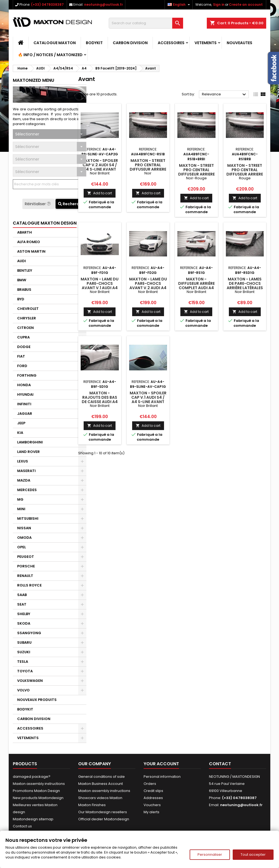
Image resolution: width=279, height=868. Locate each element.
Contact (220, 764)
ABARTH (24, 232)
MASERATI (26, 470)
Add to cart (99, 193)
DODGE (24, 346)
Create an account (246, 4)
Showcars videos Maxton (100, 797)
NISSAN (24, 528)
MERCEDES (27, 489)
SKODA (23, 623)
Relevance (224, 94)
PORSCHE (26, 566)
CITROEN (25, 327)
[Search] (146, 23)
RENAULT (25, 575)
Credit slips (153, 790)
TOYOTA (25, 671)
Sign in (219, 4)
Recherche (71, 204)
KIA (20, 432)
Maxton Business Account (100, 783)
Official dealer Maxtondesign (103, 819)
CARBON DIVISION (130, 43)
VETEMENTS (206, 43)
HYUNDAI (25, 394)
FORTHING (27, 375)
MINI (21, 509)
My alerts (151, 812)
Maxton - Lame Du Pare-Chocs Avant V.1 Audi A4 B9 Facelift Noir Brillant (100, 287)
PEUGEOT (25, 556)
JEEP (21, 423)
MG (20, 499)
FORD (22, 365)
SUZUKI (23, 652)
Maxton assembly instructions (39, 783)
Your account (161, 764)
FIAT (21, 356)
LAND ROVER (28, 451)
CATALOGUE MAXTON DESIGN (45, 223)
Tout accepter (253, 854)
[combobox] (49, 134)
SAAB (22, 594)
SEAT (21, 604)
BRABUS (24, 289)
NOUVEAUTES (239, 43)
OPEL (21, 547)
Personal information (162, 776)
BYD (20, 299)
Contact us (22, 826)
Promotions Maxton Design (36, 790)
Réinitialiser (38, 204)
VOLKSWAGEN (30, 680)
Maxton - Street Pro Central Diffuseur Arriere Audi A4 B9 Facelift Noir (148, 169)
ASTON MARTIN (31, 251)
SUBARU (24, 642)
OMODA (24, 537)
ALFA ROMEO (28, 241)
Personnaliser (210, 854)
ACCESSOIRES (171, 43)
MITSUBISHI (27, 518)
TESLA (22, 661)
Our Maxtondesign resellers (102, 812)
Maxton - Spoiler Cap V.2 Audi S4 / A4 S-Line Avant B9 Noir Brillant (99, 167)
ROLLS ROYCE (29, 585)
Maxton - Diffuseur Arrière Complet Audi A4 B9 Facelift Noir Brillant (196, 287)
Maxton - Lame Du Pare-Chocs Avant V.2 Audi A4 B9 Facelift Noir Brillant (148, 287)
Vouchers (152, 804)
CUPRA (23, 337)
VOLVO (23, 690)
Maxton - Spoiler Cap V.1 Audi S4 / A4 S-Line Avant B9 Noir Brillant (148, 399)
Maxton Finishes (92, 804)
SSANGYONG (29, 633)
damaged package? (31, 776)
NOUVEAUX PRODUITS (37, 699)
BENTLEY (24, 270)
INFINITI (24, 404)
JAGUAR (24, 413)
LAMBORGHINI (30, 442)
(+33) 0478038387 (47, 4)
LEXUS (22, 461)
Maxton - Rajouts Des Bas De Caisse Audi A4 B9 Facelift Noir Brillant (100, 401)
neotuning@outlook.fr (103, 4)
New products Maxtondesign (38, 797)
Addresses (153, 797)
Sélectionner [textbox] (27, 134)
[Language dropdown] (179, 4)
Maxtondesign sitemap (33, 819)
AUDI (21, 261)
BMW (21, 280)
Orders (150, 783)
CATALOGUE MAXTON (55, 43)
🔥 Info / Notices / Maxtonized (50, 55)
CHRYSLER (26, 318)
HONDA (24, 385)
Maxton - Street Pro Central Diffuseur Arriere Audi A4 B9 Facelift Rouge (244, 174)
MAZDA (23, 480)
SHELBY (23, 613)
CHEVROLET (28, 308)
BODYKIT (94, 43)
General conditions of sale (101, 776)
